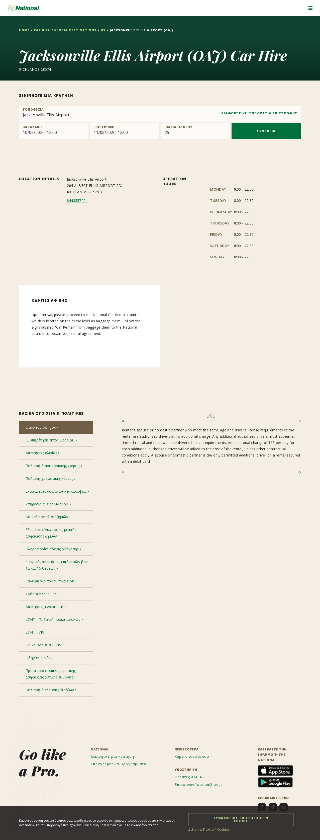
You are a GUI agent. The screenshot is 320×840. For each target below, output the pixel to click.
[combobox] (160, 114)
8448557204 (77, 200)
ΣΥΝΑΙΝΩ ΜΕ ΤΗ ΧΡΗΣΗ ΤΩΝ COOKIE (241, 819)
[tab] (56, 427)
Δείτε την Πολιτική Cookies (207, 829)
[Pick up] (53, 131)
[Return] (124, 131)
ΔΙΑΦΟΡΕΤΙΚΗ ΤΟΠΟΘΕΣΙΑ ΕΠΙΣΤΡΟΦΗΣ (259, 113)
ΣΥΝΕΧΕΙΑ (266, 131)
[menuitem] (114, 728)
